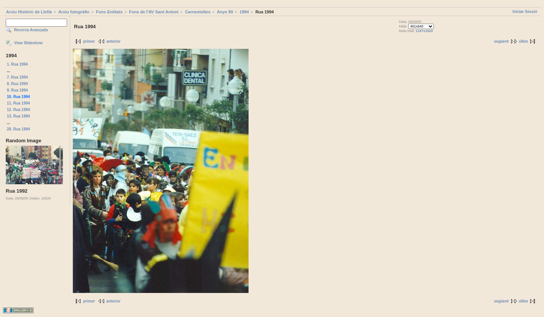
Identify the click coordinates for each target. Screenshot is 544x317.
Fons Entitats (109, 12)
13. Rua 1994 (18, 116)
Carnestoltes (197, 12)
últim (523, 41)
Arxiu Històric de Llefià (29, 12)
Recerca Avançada (31, 30)
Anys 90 (225, 12)
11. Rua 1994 (18, 103)
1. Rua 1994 (17, 64)
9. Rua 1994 (17, 90)
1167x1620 (424, 31)
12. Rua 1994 (18, 110)
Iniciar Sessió (525, 12)
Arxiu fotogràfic (74, 12)
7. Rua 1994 (17, 77)
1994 (244, 12)
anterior (113, 41)
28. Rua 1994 (18, 129)
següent (501, 41)
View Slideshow (28, 43)
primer (89, 41)
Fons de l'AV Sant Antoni (154, 12)
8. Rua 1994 (17, 84)
